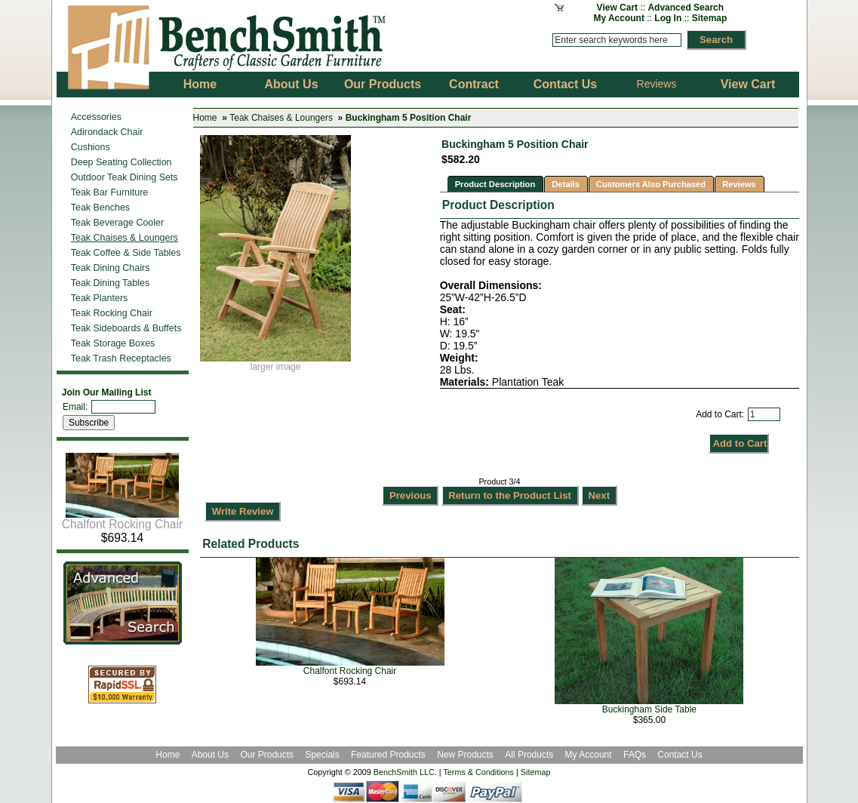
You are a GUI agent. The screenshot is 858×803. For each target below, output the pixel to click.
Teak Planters (99, 298)
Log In (667, 18)
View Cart (617, 7)
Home (205, 117)
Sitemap (709, 18)
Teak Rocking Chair (111, 313)
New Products (465, 754)
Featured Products (388, 754)
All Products (529, 754)
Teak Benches (100, 207)
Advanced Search (685, 7)
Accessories (96, 117)
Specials (323, 754)
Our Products (268, 754)
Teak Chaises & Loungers (281, 117)
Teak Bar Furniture (110, 192)
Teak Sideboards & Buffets (126, 328)
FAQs (634, 754)
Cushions (90, 147)
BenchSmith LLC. (405, 772)
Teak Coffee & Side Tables (126, 253)
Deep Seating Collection (121, 162)
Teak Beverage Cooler (117, 222)
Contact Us (679, 754)
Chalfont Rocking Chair (122, 519)
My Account (618, 18)
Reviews (657, 84)
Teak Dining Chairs (110, 268)
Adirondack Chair (107, 132)
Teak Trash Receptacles (121, 358)
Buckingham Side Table (649, 709)
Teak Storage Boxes (113, 343)
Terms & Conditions (478, 772)
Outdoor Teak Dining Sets (124, 177)
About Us (210, 754)
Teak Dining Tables (110, 283)
